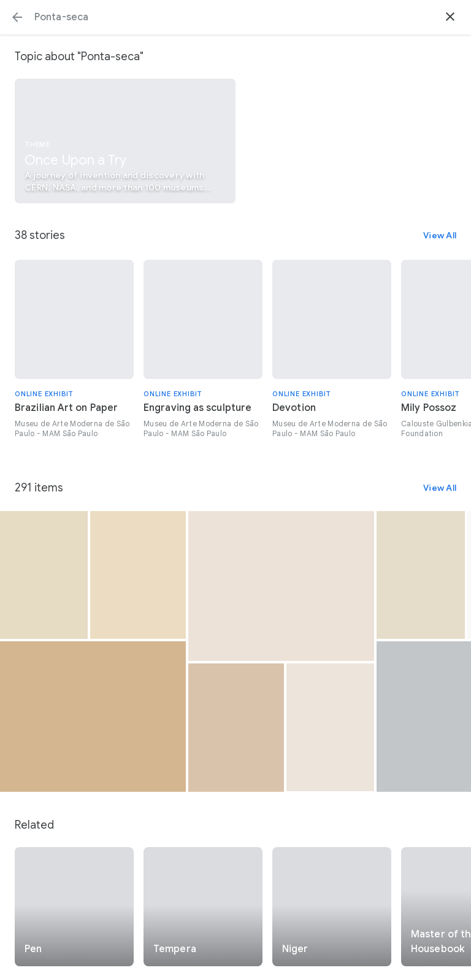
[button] (17, 17)
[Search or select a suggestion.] (235, 17)
